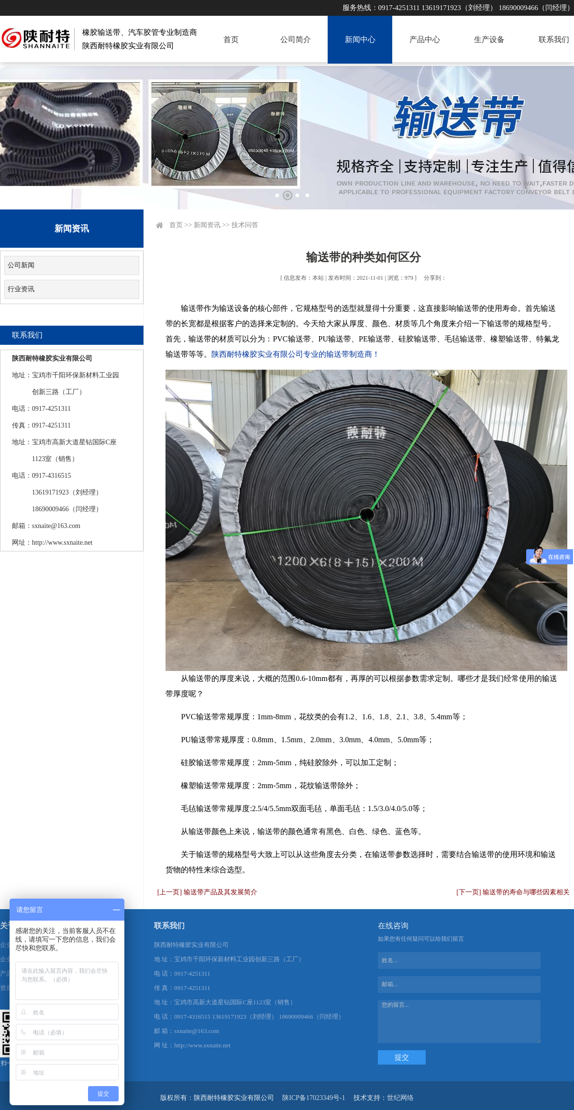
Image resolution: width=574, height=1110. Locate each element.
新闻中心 (360, 39)
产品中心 (424, 39)
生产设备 (489, 39)
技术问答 (245, 225)
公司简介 (295, 39)
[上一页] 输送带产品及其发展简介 (207, 892)
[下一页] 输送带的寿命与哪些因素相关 (513, 892)
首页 (231, 39)
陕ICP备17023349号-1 (313, 1097)
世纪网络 (400, 1097)
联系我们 (554, 39)
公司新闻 (21, 265)
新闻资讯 (207, 225)
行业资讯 (21, 289)
